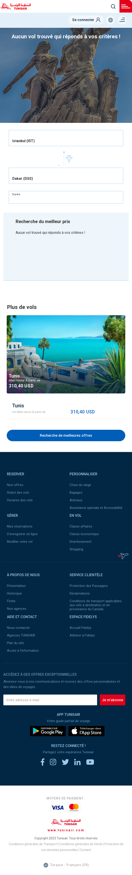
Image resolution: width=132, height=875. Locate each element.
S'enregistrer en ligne (22, 534)
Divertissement (81, 542)
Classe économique (84, 534)
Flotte (11, 601)
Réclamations (80, 593)
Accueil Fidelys (80, 628)
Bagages (76, 493)
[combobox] (66, 138)
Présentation (16, 586)
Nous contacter (18, 628)
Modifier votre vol (19, 542)
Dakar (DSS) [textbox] (22, 178)
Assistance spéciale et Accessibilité (96, 508)
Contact (85, 850)
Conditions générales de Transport (33, 844)
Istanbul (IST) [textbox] (23, 141)
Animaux (76, 500)
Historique (14, 593)
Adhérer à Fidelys (82, 635)
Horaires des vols (20, 500)
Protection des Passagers (89, 586)
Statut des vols (18, 493)
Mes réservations (19, 526)
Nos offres (15, 485)
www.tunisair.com (66, 830)
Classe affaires (81, 526)
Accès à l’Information (23, 651)
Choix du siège (80, 485)
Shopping (76, 549)
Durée (16, 194)
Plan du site (15, 643)
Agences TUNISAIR (21, 635)
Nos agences (16, 609)
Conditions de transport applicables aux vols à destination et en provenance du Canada (96, 605)
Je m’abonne (112, 700)
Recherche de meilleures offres (66, 435)
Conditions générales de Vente (80, 844)
